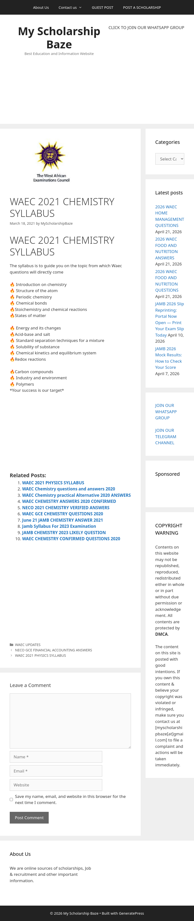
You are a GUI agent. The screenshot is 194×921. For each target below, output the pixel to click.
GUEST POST (102, 7)
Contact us (73, 7)
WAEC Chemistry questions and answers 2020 (68, 489)
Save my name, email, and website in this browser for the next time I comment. (70, 799)
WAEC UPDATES (28, 644)
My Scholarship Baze (59, 37)
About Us (41, 7)
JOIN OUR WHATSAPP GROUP (166, 411)
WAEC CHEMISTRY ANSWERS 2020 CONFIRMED (69, 501)
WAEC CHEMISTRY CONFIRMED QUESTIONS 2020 (71, 538)
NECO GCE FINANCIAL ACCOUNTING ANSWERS (53, 650)
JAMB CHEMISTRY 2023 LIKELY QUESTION (64, 532)
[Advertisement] (146, 77)
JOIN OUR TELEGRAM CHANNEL (165, 436)
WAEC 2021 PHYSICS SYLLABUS (53, 483)
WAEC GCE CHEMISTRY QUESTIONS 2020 (62, 514)
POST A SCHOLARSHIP (142, 7)
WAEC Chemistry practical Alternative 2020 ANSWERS (76, 495)
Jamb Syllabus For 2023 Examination (59, 526)
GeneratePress (131, 913)
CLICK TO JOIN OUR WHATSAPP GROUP (146, 27)
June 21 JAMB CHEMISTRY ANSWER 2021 (62, 520)
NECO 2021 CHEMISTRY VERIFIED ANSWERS (66, 507)
